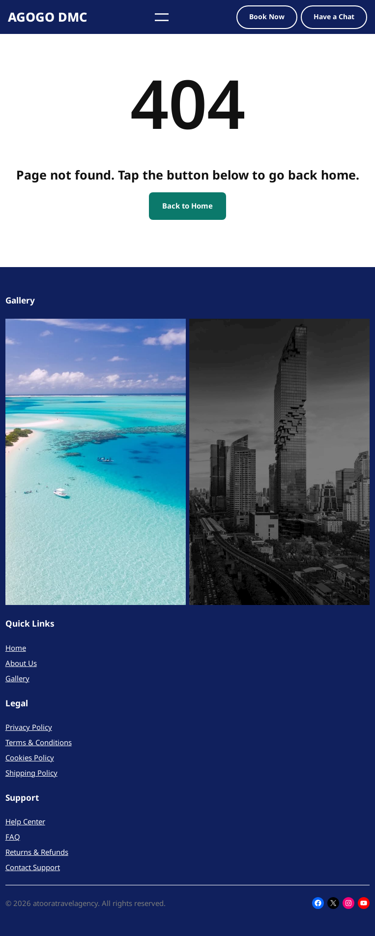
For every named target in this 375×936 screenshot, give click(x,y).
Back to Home (187, 206)
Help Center (25, 821)
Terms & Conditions (38, 742)
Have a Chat (334, 16)
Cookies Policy (29, 757)
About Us (21, 663)
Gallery (17, 678)
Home (15, 648)
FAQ (12, 837)
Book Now (267, 16)
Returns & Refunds (36, 852)
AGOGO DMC (47, 16)
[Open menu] (161, 17)
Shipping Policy (31, 773)
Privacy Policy (28, 727)
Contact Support (32, 867)
